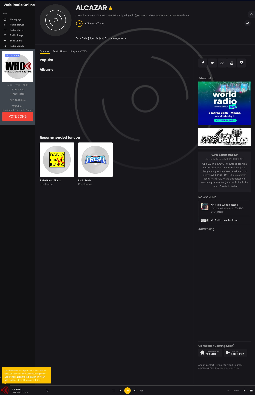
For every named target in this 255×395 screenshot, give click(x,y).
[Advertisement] (115, 105)
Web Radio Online (20, 392)
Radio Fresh (84, 180)
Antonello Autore (232, 368)
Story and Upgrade (233, 364)
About (201, 364)
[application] (127, 390)
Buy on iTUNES (12, 55)
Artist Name (17, 89)
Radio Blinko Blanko (50, 180)
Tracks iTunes (60, 51)
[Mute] (244, 390)
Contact (210, 364)
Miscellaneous (46, 184)
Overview (45, 51)
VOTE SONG (18, 116)
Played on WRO (78, 51)
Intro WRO (17, 389)
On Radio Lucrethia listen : (225, 220)
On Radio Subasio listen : (224, 204)
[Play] (127, 390)
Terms (218, 364)
